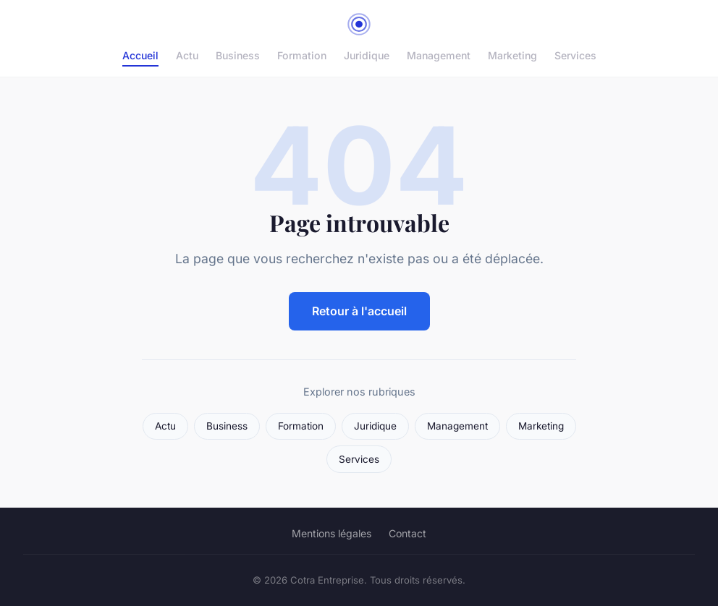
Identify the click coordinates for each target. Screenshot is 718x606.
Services (575, 55)
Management (438, 55)
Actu (187, 55)
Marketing (512, 55)
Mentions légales (331, 533)
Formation (301, 55)
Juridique (366, 55)
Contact (407, 533)
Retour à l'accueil (359, 311)
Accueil (140, 55)
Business (238, 55)
